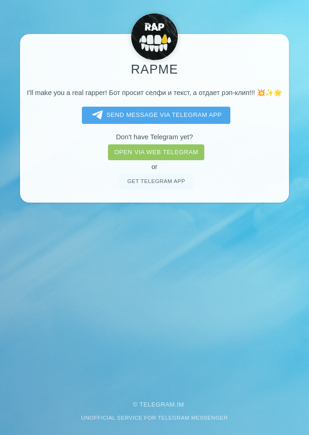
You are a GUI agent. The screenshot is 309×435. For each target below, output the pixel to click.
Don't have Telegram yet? (154, 137)
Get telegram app (156, 181)
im (180, 404)
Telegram (157, 404)
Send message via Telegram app (155, 115)
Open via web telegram (156, 152)
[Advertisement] (154, 295)
